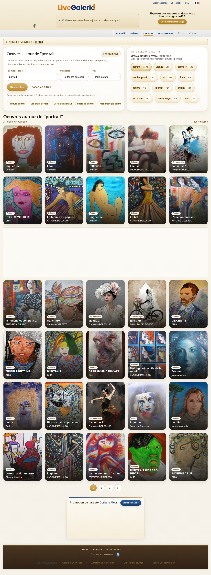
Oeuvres (148, 33)
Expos (181, 33)
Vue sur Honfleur (113, 549)
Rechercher (17, 87)
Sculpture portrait (39, 104)
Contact (193, 33)
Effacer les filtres (40, 87)
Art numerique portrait (111, 104)
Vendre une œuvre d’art (164, 563)
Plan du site (96, 549)
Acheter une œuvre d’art (102, 563)
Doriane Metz (108, 502)
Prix (94, 71)
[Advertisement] (101, 252)
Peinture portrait (17, 104)
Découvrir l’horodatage (172, 22)
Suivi (187, 3)
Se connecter (176, 3)
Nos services (165, 33)
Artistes (134, 33)
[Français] (197, 3)
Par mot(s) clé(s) (15, 71)
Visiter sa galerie (131, 503)
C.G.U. (127, 549)
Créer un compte (160, 3)
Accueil (120, 33)
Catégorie (65, 71)
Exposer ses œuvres (133, 563)
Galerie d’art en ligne (72, 563)
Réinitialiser (110, 53)
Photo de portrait (85, 104)
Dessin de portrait (63, 104)
